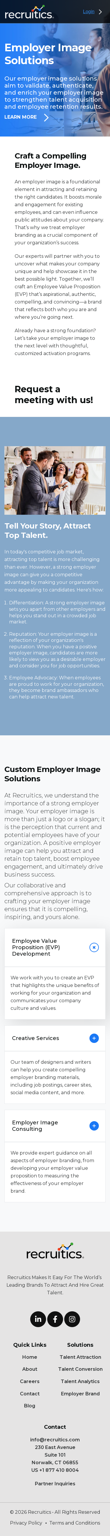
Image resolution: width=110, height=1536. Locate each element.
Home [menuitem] (29, 1357)
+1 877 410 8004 (59, 1470)
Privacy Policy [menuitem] (26, 1523)
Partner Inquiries (55, 1483)
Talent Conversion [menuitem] (80, 1369)
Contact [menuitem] (30, 1394)
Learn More (26, 117)
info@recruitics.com (55, 1440)
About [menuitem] (29, 1369)
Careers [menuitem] (30, 1381)
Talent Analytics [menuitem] (80, 1381)
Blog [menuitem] (29, 1406)
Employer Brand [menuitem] (80, 1394)
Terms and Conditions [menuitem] (74, 1523)
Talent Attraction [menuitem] (80, 1357)
